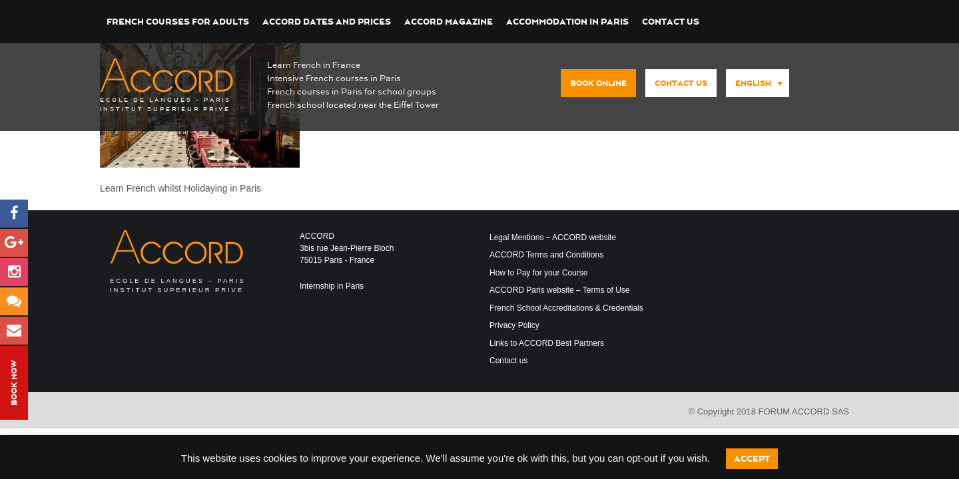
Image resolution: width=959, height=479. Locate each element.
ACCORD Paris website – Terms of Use (559, 290)
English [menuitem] (753, 83)
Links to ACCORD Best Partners (546, 343)
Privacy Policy (514, 325)
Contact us (670, 22)
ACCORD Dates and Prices (326, 22)
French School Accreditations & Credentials (566, 308)
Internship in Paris (332, 286)
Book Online (598, 83)
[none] (754, 84)
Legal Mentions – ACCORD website (552, 237)
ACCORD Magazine (448, 22)
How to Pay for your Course (538, 272)
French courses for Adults (178, 22)
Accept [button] (752, 459)
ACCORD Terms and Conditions (546, 254)
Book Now (14, 383)
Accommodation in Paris (567, 22)
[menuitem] (757, 83)
